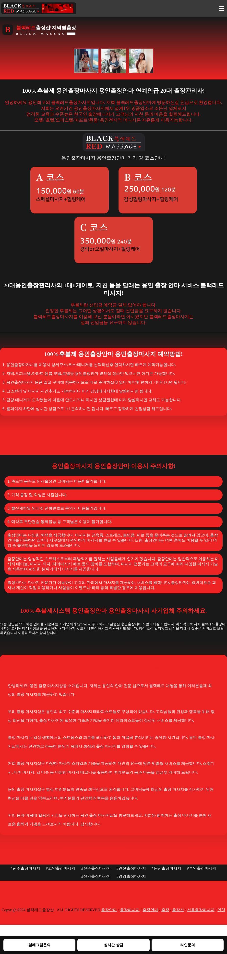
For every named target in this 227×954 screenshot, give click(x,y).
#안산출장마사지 (131, 868)
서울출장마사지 (201, 910)
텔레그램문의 (39, 945)
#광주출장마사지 (25, 868)
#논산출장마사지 (166, 868)
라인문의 (187, 945)
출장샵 (178, 910)
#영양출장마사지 (131, 876)
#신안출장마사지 (96, 876)
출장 (165, 910)
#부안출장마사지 (201, 868)
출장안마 (109, 910)
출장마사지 (130, 910)
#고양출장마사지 (60, 868)
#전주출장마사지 (96, 868)
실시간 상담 (113, 945)
